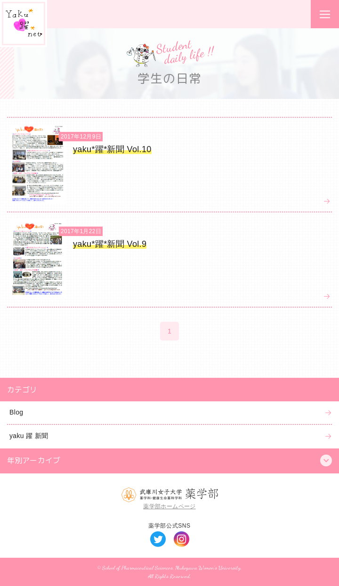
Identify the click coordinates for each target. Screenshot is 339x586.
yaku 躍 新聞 (28, 436)
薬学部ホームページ (169, 506)
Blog (16, 412)
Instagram (181, 539)
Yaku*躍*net (23, 23)
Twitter (158, 539)
